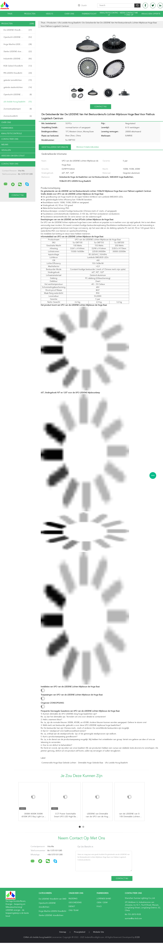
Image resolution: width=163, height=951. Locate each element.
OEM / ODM (102, 903)
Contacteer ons (9, 139)
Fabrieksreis (7, 128)
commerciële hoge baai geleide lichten (58, 763)
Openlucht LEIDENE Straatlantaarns (18, 94)
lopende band (104, 899)
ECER (137, 937)
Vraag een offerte (150, 14)
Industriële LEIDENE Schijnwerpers (18, 58)
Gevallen (6, 150)
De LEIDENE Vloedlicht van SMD (18, 30)
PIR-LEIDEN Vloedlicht (18, 73)
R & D (99, 906)
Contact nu (100, 107)
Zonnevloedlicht (18, 116)
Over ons (69, 14)
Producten (29, 14)
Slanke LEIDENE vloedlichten (18, 51)
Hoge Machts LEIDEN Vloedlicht (18, 44)
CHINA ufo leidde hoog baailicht (37, 937)
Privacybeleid (79, 932)
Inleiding (73, 899)
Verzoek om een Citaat (13, 156)
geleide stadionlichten (18, 87)
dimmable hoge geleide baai (90, 763)
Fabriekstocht (89, 14)
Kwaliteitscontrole (109, 14)
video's (49, 14)
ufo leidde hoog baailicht (18, 101)
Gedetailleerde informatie (54, 147)
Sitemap (62, 932)
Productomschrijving (87, 147)
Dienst (72, 906)
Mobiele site (98, 932)
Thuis (9, 14)
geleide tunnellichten (18, 80)
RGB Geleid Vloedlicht (18, 66)
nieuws (4, 145)
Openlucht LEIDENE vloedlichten (18, 37)
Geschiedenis (75, 903)
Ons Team (73, 910)
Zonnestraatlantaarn (18, 109)
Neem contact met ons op (129, 14)
